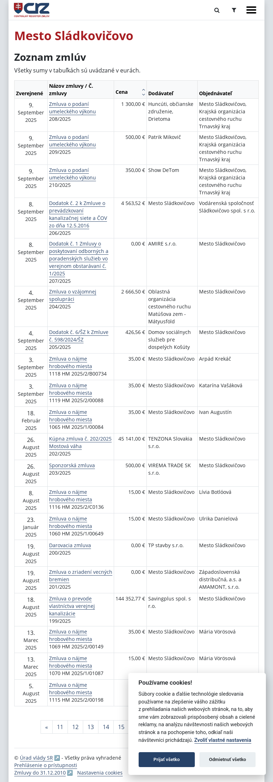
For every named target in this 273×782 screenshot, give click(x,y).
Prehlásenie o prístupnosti (45, 765)
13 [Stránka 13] (90, 727)
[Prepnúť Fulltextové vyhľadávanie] (217, 10)
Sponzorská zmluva (72, 465)
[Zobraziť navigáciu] (251, 10)
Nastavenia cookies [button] (100, 772)
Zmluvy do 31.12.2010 (40, 772)
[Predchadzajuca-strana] (47, 727)
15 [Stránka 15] (121, 727)
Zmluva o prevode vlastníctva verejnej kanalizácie (72, 606)
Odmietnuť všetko (227, 759)
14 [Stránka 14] (106, 727)
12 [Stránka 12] (75, 727)
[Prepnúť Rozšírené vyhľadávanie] (234, 10)
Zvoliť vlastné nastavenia (222, 740)
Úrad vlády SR (36, 757)
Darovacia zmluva (70, 545)
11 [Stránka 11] (60, 727)
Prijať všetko (167, 759)
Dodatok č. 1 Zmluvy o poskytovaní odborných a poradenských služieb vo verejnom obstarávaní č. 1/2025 (78, 258)
